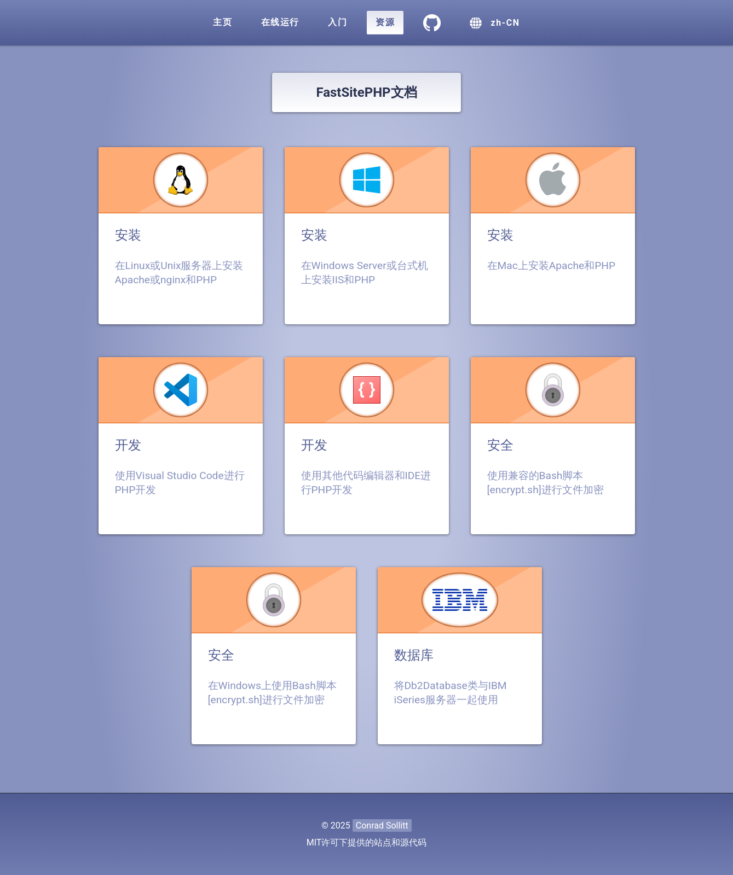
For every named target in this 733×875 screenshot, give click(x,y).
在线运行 (280, 22)
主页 (222, 22)
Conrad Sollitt (382, 825)
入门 (337, 22)
